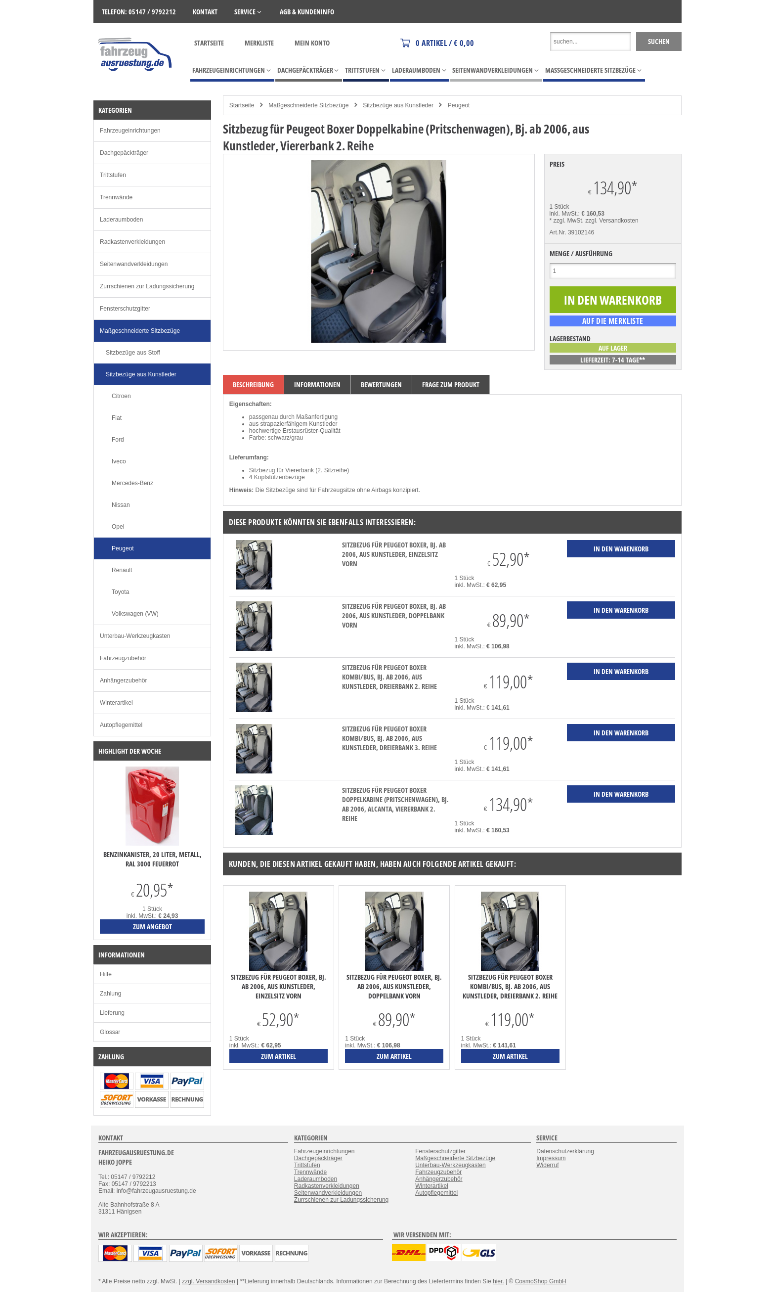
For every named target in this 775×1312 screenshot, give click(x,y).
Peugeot (459, 105)
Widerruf (547, 1165)
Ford (118, 439)
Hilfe (106, 974)
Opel (118, 526)
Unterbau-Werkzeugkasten (135, 636)
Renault (122, 570)
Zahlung (110, 993)
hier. (498, 1281)
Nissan (121, 504)
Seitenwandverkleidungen (134, 264)
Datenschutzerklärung (565, 1151)
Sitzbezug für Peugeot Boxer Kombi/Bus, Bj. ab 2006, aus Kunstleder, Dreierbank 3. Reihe (389, 738)
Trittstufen (113, 175)
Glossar (110, 1032)
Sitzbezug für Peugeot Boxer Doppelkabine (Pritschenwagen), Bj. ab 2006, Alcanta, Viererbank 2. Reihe (395, 804)
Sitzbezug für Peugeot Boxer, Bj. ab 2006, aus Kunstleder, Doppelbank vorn (394, 615)
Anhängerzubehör (123, 680)
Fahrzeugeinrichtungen (130, 130)
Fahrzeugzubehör (123, 658)
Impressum (550, 1158)
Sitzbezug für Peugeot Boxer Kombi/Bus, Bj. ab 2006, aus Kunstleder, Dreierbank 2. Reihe (389, 677)
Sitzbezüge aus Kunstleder (398, 105)
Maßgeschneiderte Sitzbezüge (308, 105)
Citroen (121, 396)
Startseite (209, 42)
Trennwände (116, 197)
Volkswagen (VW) (135, 613)
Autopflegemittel (121, 725)
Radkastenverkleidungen (132, 241)
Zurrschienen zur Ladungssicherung (147, 286)
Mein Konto (312, 42)
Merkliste (259, 42)
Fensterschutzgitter (125, 308)
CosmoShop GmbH (540, 1281)
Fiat (117, 417)
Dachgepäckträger (124, 152)
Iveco (119, 461)
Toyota (120, 591)
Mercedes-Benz (132, 483)
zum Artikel (278, 1056)
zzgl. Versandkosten (611, 220)
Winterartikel (116, 702)
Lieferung (112, 1012)
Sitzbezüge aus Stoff (133, 352)
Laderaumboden (121, 219)
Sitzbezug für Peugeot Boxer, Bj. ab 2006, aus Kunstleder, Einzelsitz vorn (394, 554)
